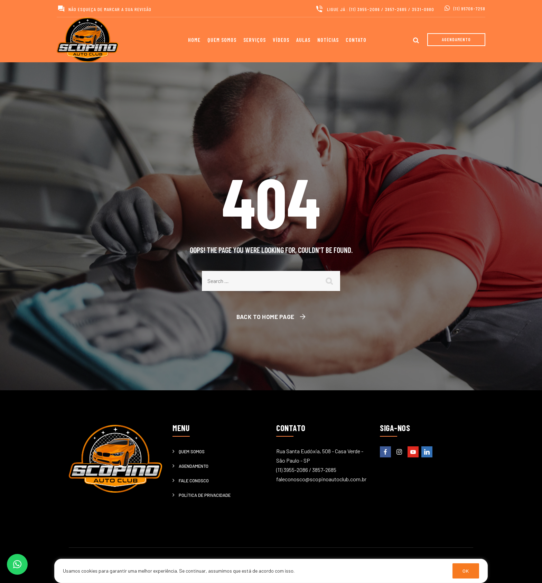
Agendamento (193, 466)
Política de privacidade (205, 495)
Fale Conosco (194, 480)
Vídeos (281, 39)
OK (465, 571)
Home (194, 39)
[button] (17, 564)
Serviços (254, 39)
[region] (271, 571)
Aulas (303, 39)
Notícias (328, 39)
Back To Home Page (265, 316)
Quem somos (221, 39)
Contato (356, 39)
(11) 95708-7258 (469, 8)
